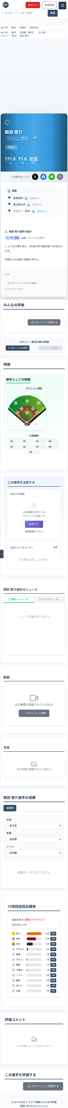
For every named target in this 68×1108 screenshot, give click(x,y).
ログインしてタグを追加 (22, 283)
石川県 (42, 32)
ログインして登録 (34, 713)
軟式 (14, 27)
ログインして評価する (44, 322)
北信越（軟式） (27, 32)
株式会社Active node (37, 1106)
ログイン (32, 5)
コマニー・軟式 (8, 36)
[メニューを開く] (1, 554)
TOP (4, 27)
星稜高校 (18, 198)
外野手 (23, 27)
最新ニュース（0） (18, 599)
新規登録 (49, 5)
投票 (53, 933)
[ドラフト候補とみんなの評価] (6, 5)
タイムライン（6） (49, 599)
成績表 (9, 808)
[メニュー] (62, 5)
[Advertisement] (34, 73)
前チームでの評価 (17, 348)
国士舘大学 (19, 204)
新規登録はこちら (34, 531)
